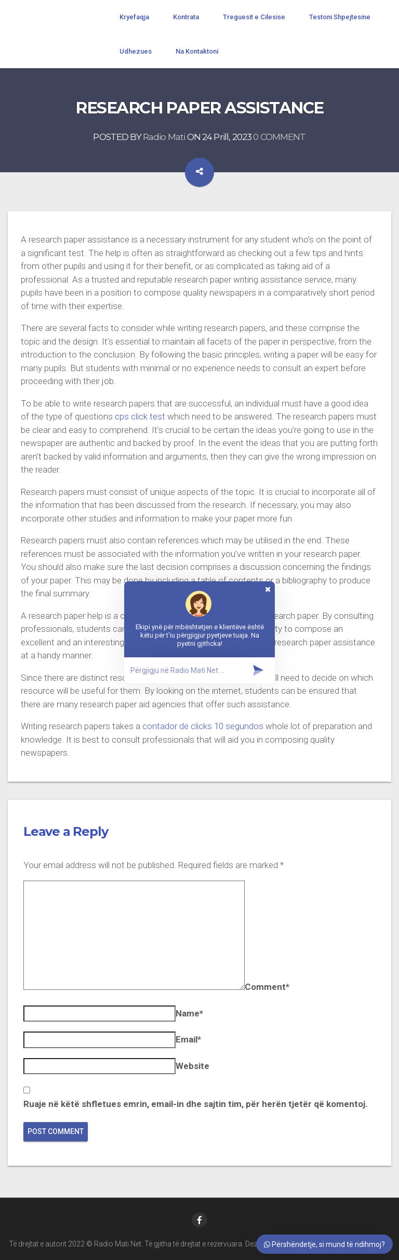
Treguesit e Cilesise (254, 17)
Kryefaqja (134, 17)
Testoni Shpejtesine (339, 17)
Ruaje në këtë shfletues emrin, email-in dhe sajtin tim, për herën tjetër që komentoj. (195, 1104)
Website (192, 1066)
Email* (188, 1039)
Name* (189, 1013)
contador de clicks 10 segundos (202, 726)
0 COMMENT (279, 137)
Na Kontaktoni (197, 51)
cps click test (140, 416)
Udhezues (135, 51)
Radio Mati (164, 137)
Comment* (267, 987)
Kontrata (186, 17)
